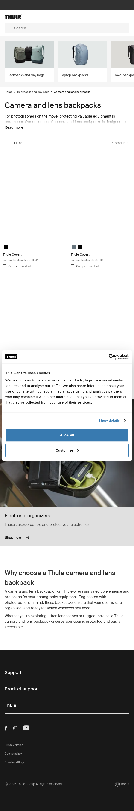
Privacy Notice (14, 745)
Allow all (67, 435)
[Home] (25, 16)
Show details (109, 420)
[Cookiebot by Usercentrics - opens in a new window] (108, 357)
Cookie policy (13, 753)
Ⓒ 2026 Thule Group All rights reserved (33, 784)
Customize (67, 450)
